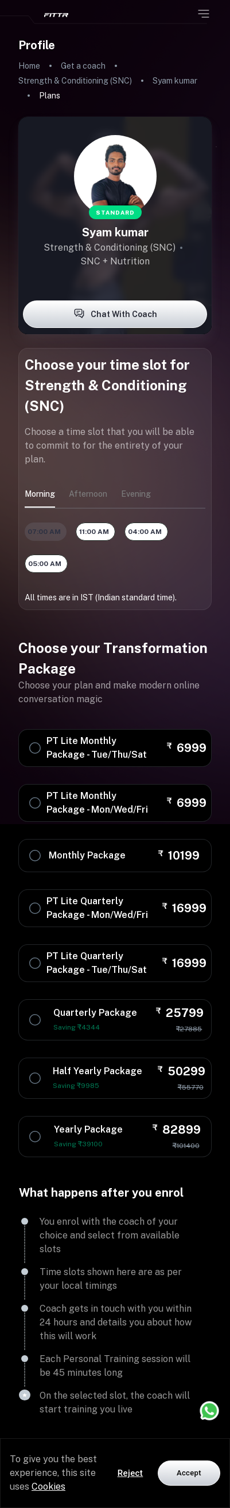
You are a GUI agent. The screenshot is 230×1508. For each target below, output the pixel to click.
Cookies (48, 1486)
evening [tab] (136, 493)
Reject (130, 1473)
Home (29, 65)
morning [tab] (40, 493)
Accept (189, 1473)
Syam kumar (175, 80)
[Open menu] (203, 13)
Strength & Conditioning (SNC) (75, 80)
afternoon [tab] (88, 493)
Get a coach (83, 65)
